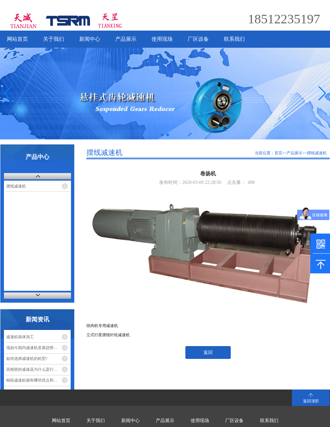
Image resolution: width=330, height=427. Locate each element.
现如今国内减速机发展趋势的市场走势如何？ (38, 347)
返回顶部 (311, 401)
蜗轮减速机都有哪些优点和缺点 (33, 380)
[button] (322, 93)
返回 (208, 352)
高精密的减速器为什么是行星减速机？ (38, 369)
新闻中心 (89, 39)
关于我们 (53, 39)
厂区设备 (198, 39)
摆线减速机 (16, 186)
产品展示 (125, 39)
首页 (278, 153)
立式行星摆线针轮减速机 (108, 335)
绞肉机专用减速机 (102, 325)
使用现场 (162, 39)
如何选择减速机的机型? (26, 358)
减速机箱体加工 (20, 337)
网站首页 (17, 39)
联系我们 (234, 39)
